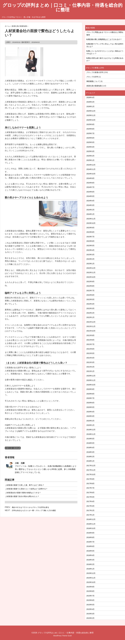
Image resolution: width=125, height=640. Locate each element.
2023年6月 (90, 241)
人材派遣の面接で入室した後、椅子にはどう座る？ (24, 485)
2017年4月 (90, 501)
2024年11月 (90, 169)
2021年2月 (90, 367)
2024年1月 (90, 214)
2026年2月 (90, 102)
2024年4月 (90, 201)
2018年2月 (90, 457)
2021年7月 (90, 344)
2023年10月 (90, 223)
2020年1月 (90, 425)
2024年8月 (90, 183)
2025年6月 (90, 138)
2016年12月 (90, 519)
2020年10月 (90, 385)
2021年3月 (90, 362)
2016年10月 (90, 528)
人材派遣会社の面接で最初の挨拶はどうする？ (23, 493)
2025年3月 (90, 151)
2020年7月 (90, 398)
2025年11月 (90, 115)
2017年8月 (90, 483)
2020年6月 (90, 403)
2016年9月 (90, 533)
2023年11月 (90, 219)
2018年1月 (90, 461)
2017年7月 (90, 488)
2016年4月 (90, 555)
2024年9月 (90, 178)
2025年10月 (90, 120)
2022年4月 (90, 304)
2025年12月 (90, 111)
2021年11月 (90, 326)
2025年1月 (90, 160)
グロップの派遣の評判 (94, 72)
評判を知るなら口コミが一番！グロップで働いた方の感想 (34, 510)
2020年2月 (90, 421)
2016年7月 (90, 542)
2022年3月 (90, 308)
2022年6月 (90, 295)
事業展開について (93, 81)
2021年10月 (90, 331)
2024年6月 (90, 192)
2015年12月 (90, 573)
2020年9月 (90, 389)
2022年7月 (90, 290)
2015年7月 (90, 596)
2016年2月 (90, 564)
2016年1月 (90, 569)
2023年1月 (90, 264)
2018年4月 (90, 447)
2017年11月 (90, 470)
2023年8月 (90, 232)
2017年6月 (90, 492)
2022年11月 (90, 272)
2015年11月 (90, 578)
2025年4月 (90, 147)
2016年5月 (90, 551)
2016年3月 (90, 560)
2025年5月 (90, 142)
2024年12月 (90, 165)
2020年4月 (90, 412)
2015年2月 (90, 618)
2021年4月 (90, 358)
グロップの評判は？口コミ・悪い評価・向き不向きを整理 (23, 17)
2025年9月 (90, 124)
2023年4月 (90, 250)
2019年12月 (90, 430)
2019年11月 (90, 434)
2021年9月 (90, 335)
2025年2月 (90, 156)
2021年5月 (90, 353)
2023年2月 (90, 259)
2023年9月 (90, 228)
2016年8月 (90, 537)
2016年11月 (90, 524)
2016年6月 (90, 546)
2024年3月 (90, 205)
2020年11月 (90, 380)
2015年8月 (90, 591)
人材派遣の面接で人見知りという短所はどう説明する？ (26, 489)
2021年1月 (90, 371)
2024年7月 (90, 187)
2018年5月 (90, 443)
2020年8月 (90, 394)
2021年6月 (90, 349)
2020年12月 (90, 376)
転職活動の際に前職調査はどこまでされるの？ (104, 39)
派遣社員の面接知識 (12, 448)
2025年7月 (90, 133)
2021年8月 (90, 340)
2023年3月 (90, 255)
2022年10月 (90, 277)
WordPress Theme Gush (62, 636)
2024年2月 (90, 210)
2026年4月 (90, 97)
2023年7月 (90, 237)
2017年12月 (90, 466)
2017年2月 (90, 510)
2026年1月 (90, 106)
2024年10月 (90, 174)
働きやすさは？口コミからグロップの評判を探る (30, 507)
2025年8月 (90, 129)
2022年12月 (90, 268)
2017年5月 (90, 497)
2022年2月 (90, 313)
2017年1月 (90, 515)
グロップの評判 (92, 77)
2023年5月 (90, 245)
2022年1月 (90, 317)
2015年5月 (90, 605)
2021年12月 (90, 322)
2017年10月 (90, 474)
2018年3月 (90, 452)
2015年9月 (90, 587)
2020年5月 (90, 407)
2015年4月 (90, 609)
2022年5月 (90, 299)
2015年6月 (90, 600)
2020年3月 (90, 416)
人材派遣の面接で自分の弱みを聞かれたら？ (22, 496)
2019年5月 (90, 439)
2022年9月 (90, 281)
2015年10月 (90, 582)
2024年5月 (90, 196)
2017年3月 (90, 506)
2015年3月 (90, 614)
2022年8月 (90, 286)
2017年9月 (90, 479)
